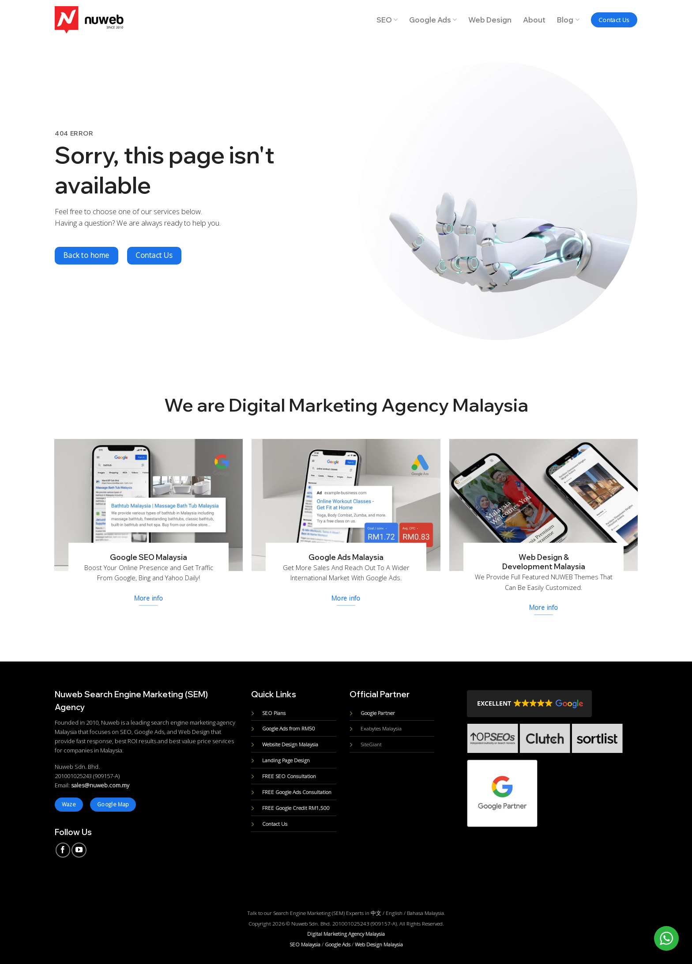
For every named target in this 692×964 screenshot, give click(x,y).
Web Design (489, 19)
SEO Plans (274, 712)
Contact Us (274, 823)
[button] (529, 703)
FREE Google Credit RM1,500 (296, 807)
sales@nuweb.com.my (100, 785)
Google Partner (378, 712)
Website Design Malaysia (290, 744)
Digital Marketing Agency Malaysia (346, 933)
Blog (568, 19)
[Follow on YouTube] (78, 850)
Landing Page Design (286, 760)
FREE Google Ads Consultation (296, 791)
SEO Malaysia (305, 944)
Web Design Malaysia (379, 944)
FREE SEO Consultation (289, 775)
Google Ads (433, 19)
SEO (387, 19)
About (534, 19)
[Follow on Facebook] (63, 850)
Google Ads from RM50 (288, 728)
